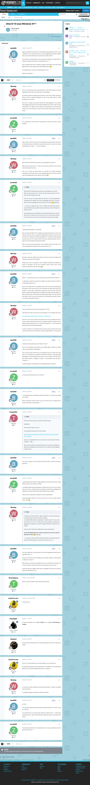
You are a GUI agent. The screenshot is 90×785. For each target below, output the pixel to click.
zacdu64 (13, 118)
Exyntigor (13, 619)
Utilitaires (60, 771)
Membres (24, 769)
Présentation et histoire (81, 766)
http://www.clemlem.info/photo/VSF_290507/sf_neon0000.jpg (36, 316)
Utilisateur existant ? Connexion (73, 10)
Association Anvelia (26, 780)
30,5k (14, 632)
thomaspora (13, 578)
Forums (3, 17)
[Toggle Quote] (25, 187)
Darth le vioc (13, 598)
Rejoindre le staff (79, 771)
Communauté (36, 3)
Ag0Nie (71, 36)
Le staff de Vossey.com (80, 768)
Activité (12, 14)
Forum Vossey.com (8, 11)
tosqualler (13, 412)
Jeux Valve (42, 766)
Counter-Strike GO (27, 7)
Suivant (8, 80)
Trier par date (57, 80)
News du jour (6, 766)
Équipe (9, 17)
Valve (15, 7)
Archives (5, 768)
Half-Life (41, 7)
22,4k (14, 652)
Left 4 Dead (48, 7)
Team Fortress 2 (61, 7)
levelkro (71, 31)
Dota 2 (35, 7)
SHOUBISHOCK (72, 63)
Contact (77, 773)
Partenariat (78, 769)
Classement (22, 14)
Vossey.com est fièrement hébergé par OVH (50, 782)
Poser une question (56, 36)
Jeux (43, 3)
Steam (20, 7)
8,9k (14, 99)
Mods (41, 768)
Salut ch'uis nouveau (74, 35)
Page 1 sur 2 (19, 80)
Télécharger (49, 3)
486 (14, 61)
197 (14, 591)
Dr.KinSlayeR (72, 45)
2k (13, 425)
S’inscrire (86, 10)
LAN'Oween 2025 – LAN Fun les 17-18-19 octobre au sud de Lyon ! (77, 52)
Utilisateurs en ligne (18, 17)
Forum (23, 766)
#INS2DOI (71, 61)
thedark (13, 639)
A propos (57, 3)
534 (14, 131)
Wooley (13, 86)
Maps (59, 769)
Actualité (28, 3)
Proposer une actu (8, 771)
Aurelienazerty (72, 56)
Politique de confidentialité (36, 782)
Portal (53, 7)
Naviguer (4, 14)
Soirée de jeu (25, 768)
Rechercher (6, 769)
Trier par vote (50, 80)
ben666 (17, 28)
